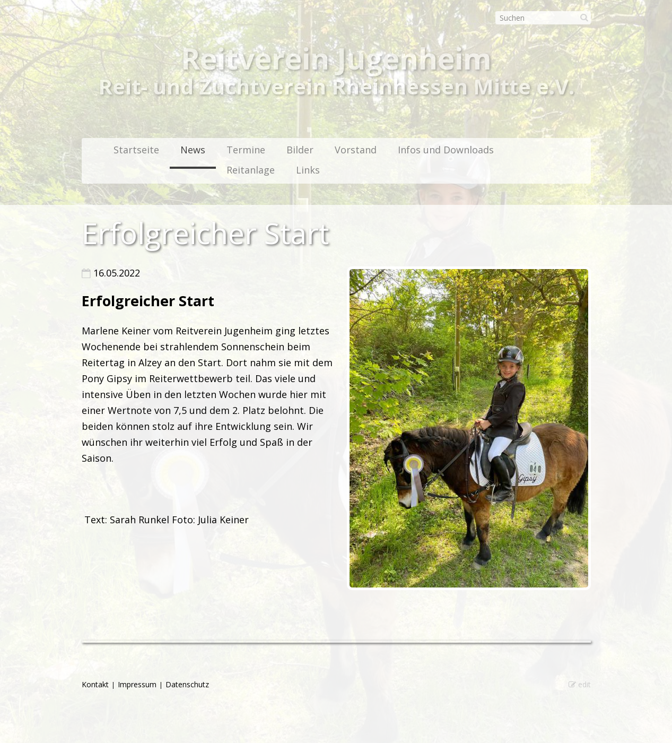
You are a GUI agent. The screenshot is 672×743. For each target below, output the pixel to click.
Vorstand (356, 149)
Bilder (299, 149)
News (192, 149)
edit (580, 684)
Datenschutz (187, 684)
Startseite (136, 149)
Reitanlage (250, 169)
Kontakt (95, 684)
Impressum (137, 684)
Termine (245, 149)
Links (308, 169)
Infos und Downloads (446, 149)
